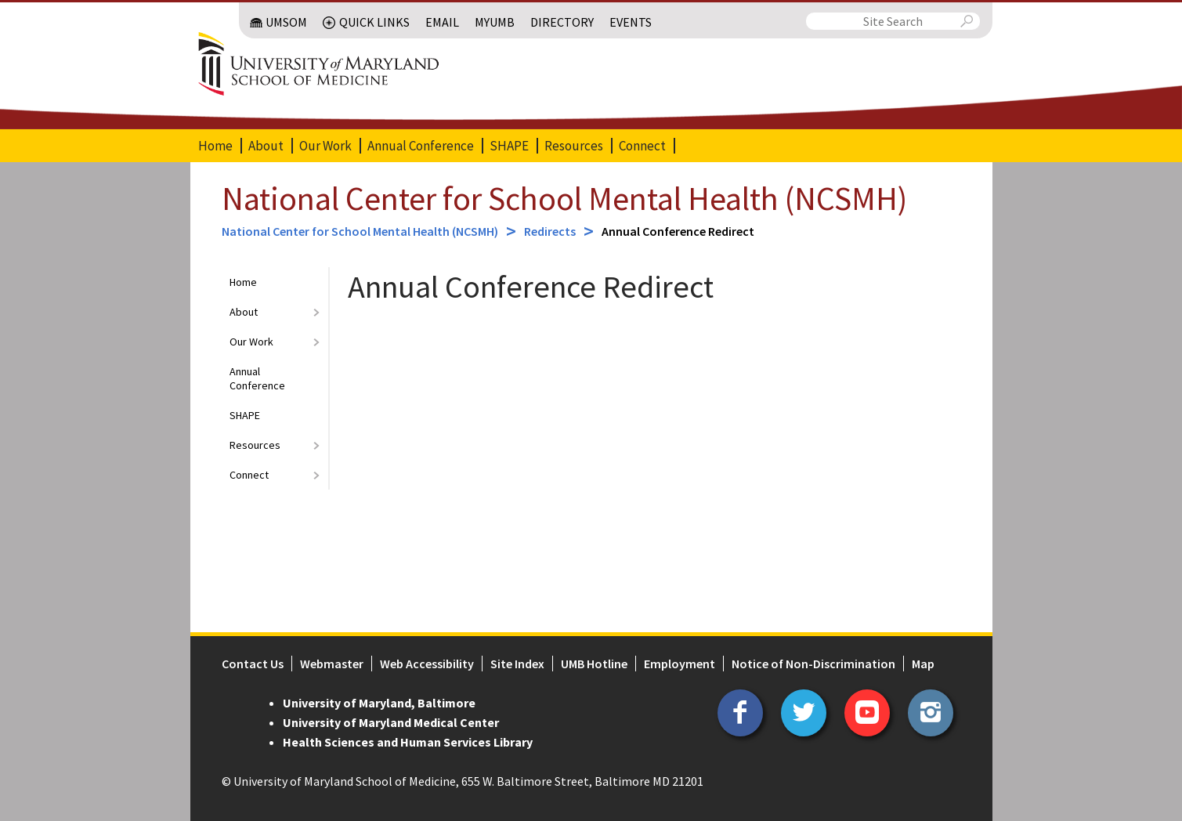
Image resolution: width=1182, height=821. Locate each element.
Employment (679, 663)
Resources (573, 145)
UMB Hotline (594, 663)
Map (923, 663)
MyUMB (495, 22)
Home (215, 145)
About (266, 145)
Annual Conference (420, 145)
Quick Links (374, 22)
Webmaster (331, 663)
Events (630, 22)
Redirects (550, 231)
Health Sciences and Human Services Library (408, 742)
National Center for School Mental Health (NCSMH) (564, 198)
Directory (562, 22)
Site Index (517, 663)
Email (442, 22)
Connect (642, 145)
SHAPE (509, 145)
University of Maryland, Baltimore (379, 703)
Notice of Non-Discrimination (813, 663)
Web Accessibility (427, 663)
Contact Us (253, 663)
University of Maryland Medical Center (391, 722)
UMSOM (286, 22)
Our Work (325, 145)
